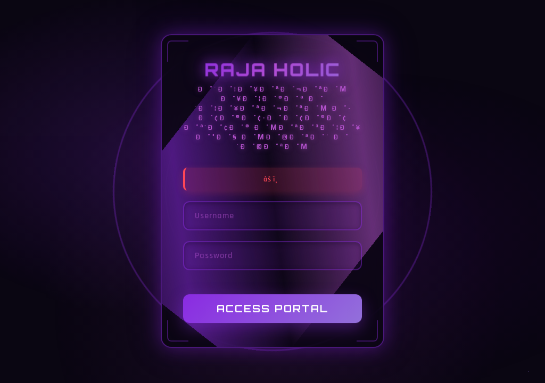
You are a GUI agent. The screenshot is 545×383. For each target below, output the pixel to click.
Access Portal (273, 309)
